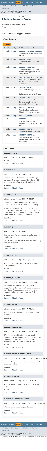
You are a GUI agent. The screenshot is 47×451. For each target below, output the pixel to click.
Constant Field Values (13, 163)
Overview (4, 2)
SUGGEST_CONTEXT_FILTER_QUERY (31, 77)
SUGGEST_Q (23, 119)
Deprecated (35, 2)
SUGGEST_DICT (24, 97)
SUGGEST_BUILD (25, 59)
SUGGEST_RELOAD (25, 129)
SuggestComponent (9, 27)
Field (16, 11)
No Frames (33, 6)
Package (12, 2)
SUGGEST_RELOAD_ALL (27, 135)
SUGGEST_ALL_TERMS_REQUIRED (31, 51)
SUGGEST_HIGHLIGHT (27, 107)
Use (23, 2)
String (13, 51)
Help (42, 2)
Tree (27, 2)
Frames (25, 6)
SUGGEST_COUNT (25, 87)
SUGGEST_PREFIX (25, 116)
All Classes (5, 8)
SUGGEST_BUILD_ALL (27, 67)
